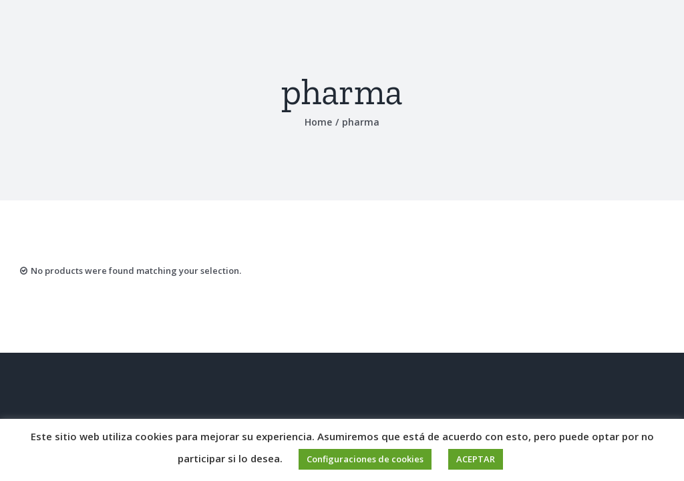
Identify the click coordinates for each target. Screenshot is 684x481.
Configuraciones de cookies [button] (365, 459)
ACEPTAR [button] (475, 459)
